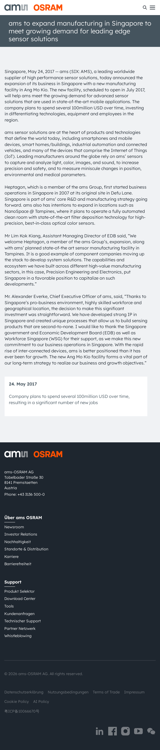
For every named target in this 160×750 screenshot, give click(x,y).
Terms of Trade (106, 692)
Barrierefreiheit (17, 563)
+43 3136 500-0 (31, 494)
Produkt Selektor (19, 591)
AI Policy (41, 701)
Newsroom (14, 527)
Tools (9, 606)
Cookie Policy (16, 701)
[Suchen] (145, 8)
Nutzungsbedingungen (68, 692)
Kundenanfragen (19, 613)
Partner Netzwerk (20, 628)
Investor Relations (20, 534)
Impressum (134, 692)
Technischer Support (22, 621)
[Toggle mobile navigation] (152, 8)
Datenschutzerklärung (23, 692)
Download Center (19, 598)
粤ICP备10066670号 (21, 711)
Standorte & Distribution (26, 549)
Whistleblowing (18, 635)
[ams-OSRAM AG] (33, 7)
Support (12, 582)
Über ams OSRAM (23, 517)
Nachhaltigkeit (17, 541)
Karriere (11, 556)
